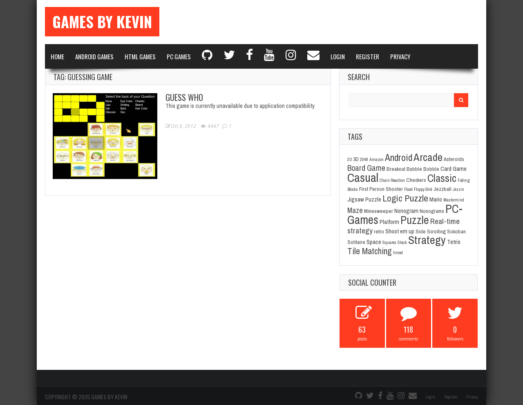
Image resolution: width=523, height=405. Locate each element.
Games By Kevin (102, 22)
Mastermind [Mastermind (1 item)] (453, 200)
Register (367, 56)
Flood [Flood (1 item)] (408, 189)
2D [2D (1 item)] (349, 159)
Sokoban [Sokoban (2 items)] (456, 231)
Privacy (400, 56)
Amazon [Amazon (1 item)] (376, 159)
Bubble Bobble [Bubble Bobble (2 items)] (423, 168)
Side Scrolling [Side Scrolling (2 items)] (431, 231)
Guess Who (184, 97)
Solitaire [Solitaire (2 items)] (356, 242)
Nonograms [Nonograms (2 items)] (432, 211)
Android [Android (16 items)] (398, 157)
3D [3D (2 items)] (356, 159)
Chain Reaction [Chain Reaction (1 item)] (392, 180)
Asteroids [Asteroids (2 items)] (454, 159)
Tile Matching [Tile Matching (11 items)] (369, 251)
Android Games (94, 56)
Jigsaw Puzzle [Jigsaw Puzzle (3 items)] (364, 199)
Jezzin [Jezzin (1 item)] (458, 189)
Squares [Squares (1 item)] (389, 242)
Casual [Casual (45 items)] (362, 178)
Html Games (140, 56)
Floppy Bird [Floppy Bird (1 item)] (423, 189)
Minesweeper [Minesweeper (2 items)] (378, 211)
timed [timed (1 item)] (398, 252)
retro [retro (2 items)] (379, 231)
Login (338, 56)
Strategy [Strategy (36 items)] (427, 240)
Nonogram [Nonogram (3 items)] (406, 211)
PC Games (179, 56)
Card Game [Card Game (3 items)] (453, 169)
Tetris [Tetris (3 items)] (453, 242)
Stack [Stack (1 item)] (402, 242)
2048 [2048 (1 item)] (364, 159)
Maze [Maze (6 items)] (355, 210)
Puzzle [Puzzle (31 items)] (414, 220)
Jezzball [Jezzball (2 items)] (442, 188)
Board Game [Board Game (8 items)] (366, 168)
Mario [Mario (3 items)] (435, 199)
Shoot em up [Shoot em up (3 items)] (399, 231)
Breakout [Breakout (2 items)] (396, 168)
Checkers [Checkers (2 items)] (416, 179)
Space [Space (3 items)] (374, 242)
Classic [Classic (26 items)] (441, 178)
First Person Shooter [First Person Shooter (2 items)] (381, 188)
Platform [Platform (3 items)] (389, 222)
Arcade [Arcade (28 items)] (428, 157)
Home (57, 56)
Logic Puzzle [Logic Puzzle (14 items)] (405, 198)
